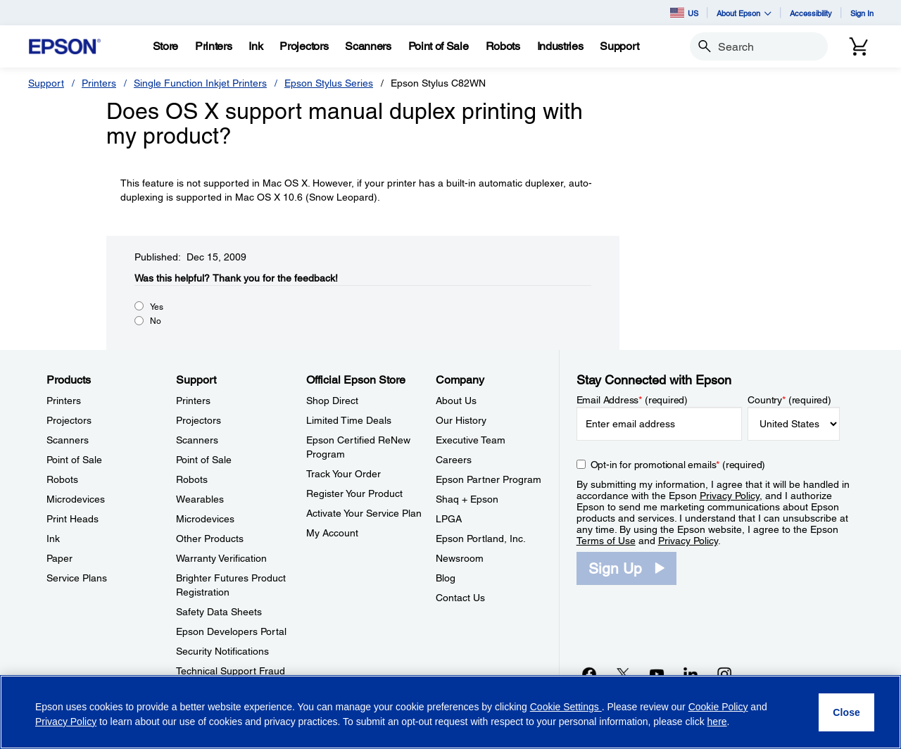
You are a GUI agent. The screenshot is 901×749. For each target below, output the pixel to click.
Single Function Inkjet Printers (200, 83)
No (155, 321)
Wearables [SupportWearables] (200, 499)
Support (46, 83)
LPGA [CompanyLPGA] (449, 518)
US (684, 13)
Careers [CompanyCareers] (454, 459)
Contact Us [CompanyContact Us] (460, 597)
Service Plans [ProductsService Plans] (76, 578)
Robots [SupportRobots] (192, 479)
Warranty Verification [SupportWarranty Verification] (221, 558)
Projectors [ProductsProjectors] (69, 420)
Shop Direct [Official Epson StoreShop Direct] (332, 400)
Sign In (862, 13)
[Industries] (560, 46)
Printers (99, 83)
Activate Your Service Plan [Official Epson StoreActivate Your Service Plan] (364, 513)
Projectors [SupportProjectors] (198, 420)
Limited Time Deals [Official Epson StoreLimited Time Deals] (348, 420)
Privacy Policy (730, 495)
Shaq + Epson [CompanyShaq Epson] (467, 499)
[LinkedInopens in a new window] (690, 673)
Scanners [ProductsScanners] (67, 440)
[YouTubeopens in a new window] (656, 673)
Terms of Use (606, 540)
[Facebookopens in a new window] (589, 673)
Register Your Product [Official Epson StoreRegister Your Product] (354, 493)
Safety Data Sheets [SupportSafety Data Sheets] (219, 611)
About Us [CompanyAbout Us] (456, 400)
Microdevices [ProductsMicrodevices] (75, 499)
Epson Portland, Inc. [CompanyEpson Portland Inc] (481, 538)
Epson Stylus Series (328, 83)
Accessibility (811, 13)
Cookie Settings (566, 706)
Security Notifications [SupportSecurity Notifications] (222, 651)
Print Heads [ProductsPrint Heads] (72, 518)
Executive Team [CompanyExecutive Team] (470, 440)
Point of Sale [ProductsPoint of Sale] (74, 459)
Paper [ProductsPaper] (59, 558)
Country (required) (789, 399)
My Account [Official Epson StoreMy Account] (332, 533)
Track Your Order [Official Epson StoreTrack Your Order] (343, 473)
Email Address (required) (632, 399)
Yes (156, 307)
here (717, 721)
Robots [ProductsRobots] (62, 479)
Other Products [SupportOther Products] (210, 538)
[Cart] (859, 46)
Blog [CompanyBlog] (445, 578)
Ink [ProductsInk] (53, 538)
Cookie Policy (718, 706)
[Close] (846, 712)
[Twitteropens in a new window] (623, 673)
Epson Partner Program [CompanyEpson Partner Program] (488, 479)
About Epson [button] (744, 13)
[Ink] (255, 46)
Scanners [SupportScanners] (197, 440)
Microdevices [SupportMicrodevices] (205, 518)
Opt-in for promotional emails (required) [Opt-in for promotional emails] (678, 464)
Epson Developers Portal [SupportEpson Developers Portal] (231, 631)
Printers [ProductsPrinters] (63, 400)
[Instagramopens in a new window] (724, 673)
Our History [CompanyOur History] (461, 420)
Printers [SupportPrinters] (193, 400)
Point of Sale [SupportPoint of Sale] (204, 459)
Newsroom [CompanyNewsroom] (460, 558)
